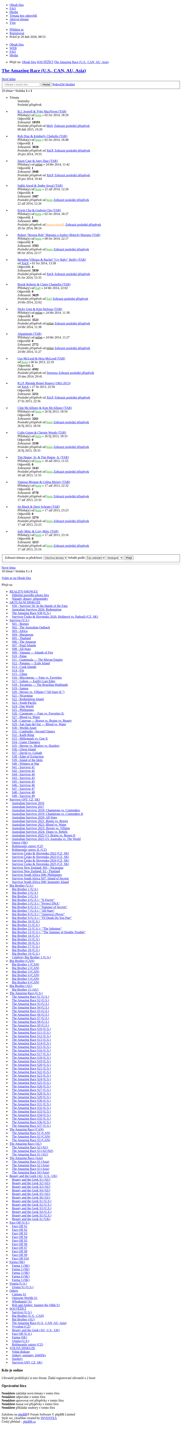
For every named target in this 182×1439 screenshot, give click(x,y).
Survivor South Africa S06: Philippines (37, 874)
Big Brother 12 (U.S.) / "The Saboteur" (37, 928)
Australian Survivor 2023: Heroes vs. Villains (41, 828)
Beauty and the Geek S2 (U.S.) (31, 1204)
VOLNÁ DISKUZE (22, 1348)
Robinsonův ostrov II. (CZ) (29, 849)
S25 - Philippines (23, 710)
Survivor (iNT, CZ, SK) (25, 799)
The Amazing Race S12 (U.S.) (31, 1036)
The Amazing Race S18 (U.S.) (31, 1057)
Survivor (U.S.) (19, 620)
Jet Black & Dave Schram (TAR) (39, 506)
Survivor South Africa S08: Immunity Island (40, 882)
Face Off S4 (19, 1237)
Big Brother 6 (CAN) (25, 982)
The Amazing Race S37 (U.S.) (31, 1125)
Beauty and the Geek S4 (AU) (31, 1190)
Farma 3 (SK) (20, 1272)
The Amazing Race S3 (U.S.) (30, 1004)
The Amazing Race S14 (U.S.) (31, 1043)
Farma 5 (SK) (20, 1280)
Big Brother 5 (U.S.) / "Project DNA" (36, 903)
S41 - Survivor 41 (23, 767)
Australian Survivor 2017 (28, 806)
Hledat (46, 84)
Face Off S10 (20, 1258)
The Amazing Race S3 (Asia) (30, 1168)
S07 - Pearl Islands (24, 645)
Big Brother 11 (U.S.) (26, 925)
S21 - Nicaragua (22, 695)
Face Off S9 (19, 1255)
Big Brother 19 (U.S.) (26, 953)
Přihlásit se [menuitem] (17, 29)
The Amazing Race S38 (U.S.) (31, 613)
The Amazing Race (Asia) (26, 1158)
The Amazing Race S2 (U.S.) (30, 1000)
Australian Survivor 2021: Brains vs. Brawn (40, 821)
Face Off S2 (19, 1229)
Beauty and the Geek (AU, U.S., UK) (33, 1176)
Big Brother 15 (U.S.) (26, 939)
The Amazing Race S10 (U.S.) (31, 1029)
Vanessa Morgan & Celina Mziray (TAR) (44, 482)
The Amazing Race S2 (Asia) (30, 1165)
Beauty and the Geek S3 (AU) (31, 1186)
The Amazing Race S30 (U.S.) (31, 1100)
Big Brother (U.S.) (21, 885)
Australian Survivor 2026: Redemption (36, 609)
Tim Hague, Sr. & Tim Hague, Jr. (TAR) (43, 457)
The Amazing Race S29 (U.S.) (31, 1097)
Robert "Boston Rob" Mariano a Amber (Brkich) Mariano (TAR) (59, 235)
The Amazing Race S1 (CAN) (31, 1133)
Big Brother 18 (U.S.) (26, 950)
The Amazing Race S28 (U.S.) (31, 1093)
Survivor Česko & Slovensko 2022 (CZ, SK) (40, 853)
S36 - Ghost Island (24, 749)
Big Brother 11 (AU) (25, 989)
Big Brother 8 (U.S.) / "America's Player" (38, 914)
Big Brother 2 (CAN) (25, 968)
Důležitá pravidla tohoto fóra (30, 595)
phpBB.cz (29, 1421)
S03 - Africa (19, 631)
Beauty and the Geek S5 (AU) (31, 1194)
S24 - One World (22, 706)
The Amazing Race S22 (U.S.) (31, 1072)
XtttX (50, 150)
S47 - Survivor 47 (23, 788)
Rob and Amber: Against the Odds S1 (36, 1305)
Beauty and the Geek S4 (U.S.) (31, 1212)
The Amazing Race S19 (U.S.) (31, 1061)
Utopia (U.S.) (18, 1283)
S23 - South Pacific (24, 702)
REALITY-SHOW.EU (24, 591)
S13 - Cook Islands (24, 667)
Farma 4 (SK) (20, 1276)
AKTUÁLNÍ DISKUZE (25, 602)
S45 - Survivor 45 (23, 781)
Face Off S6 (19, 1244)
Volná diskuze (21, 1351)
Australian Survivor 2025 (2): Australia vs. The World (46, 839)
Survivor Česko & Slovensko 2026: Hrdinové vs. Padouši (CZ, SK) (55, 616)
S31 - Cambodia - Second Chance (33, 731)
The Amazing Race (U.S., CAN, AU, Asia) (44, 70)
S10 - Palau (19, 656)
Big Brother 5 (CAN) (25, 978)
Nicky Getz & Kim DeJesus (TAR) (40, 309)
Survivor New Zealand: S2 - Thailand (36, 871)
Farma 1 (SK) (20, 1265)
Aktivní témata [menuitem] (19, 19)
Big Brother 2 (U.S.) (25, 892)
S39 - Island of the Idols (27, 760)
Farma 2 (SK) (20, 1269)
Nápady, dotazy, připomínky (30, 598)
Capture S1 (19, 1294)
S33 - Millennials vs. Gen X (30, 738)
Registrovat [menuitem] (17, 33)
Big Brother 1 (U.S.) (25, 889)
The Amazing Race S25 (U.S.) (31, 1082)
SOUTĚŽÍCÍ (18, 1308)
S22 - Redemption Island (28, 699)
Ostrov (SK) (20, 842)
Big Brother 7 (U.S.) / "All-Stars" (33, 910)
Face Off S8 (19, 1251)
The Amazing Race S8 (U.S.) (30, 1021)
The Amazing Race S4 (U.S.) (30, 1007)
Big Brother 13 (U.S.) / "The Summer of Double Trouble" (49, 932)
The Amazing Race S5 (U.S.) (30, 1011)
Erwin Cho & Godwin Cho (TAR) (39, 210)
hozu (38, 115)
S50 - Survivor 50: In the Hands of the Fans (40, 606)
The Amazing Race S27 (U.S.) (31, 1090)
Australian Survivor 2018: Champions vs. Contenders (46, 810)
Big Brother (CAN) (22, 961)
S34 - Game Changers (26, 742)
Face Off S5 (19, 1240)
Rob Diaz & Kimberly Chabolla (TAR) (42, 136)
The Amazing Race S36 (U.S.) (31, 1122)
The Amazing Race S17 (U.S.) (31, 1054)
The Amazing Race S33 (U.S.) (31, 1111)
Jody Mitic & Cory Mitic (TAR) (38, 531)
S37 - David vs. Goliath (27, 753)
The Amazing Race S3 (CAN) (31, 1140)
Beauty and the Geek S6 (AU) (31, 1197)
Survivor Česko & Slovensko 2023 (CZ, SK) (40, 857)
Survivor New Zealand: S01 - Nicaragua (37, 867)
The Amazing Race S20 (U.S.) (31, 1065)
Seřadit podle (87, 557)
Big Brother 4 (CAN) (25, 975)
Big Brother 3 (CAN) (25, 971)
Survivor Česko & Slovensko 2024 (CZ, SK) (40, 860)
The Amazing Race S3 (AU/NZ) (32, 1151)
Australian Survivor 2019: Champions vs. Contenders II (47, 814)
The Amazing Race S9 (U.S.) (30, 1025)
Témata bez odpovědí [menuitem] (23, 15)
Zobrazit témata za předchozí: (36, 557)
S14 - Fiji (18, 670)
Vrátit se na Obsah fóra (16, 578)
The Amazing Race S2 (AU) (30, 1147)
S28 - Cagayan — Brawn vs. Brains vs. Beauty (42, 720)
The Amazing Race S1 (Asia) (30, 1161)
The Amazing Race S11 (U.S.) (31, 1032)
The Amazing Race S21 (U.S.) (31, 1068)
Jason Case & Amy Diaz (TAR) (38, 161)
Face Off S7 (19, 1247)
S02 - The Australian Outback (31, 627)
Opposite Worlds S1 (24, 1298)
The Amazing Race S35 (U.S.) (31, 1118)
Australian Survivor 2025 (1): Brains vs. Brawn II (43, 835)
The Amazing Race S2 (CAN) (31, 1136)
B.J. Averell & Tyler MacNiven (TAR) (42, 111)
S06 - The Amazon (24, 641)
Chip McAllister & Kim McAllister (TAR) (45, 408)
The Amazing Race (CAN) (27, 1129)
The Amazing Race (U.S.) (26, 993)
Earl (38, 288)
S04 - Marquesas (22, 634)
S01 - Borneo (20, 623)
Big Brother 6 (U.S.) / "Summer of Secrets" (39, 907)
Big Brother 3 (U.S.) (25, 896)
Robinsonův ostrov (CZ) (27, 846)
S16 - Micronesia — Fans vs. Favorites (37, 677)
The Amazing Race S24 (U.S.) (31, 1079)
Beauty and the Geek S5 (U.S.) (31, 1215)
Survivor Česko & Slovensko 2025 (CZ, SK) (40, 864)
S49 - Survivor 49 (23, 796)
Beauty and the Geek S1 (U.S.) (31, 1201)
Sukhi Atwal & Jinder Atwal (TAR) (40, 185)
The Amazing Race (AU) (25, 1143)
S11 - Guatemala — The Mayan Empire (37, 659)
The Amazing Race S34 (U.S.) (31, 1115)
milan (38, 164)
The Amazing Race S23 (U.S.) (31, 1075)
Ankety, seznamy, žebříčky (29, 1355)
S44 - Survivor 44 (23, 774)
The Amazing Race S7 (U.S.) (30, 1018)
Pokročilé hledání (64, 84)
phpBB (22, 1414)
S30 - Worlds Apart (24, 727)
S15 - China (19, 674)
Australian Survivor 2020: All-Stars (34, 817)
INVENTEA (49, 1418)
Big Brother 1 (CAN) (25, 964)
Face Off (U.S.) (19, 1222)
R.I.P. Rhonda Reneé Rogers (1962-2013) (44, 383)
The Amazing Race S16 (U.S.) (31, 1050)
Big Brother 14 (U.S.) (26, 935)
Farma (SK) (17, 1262)
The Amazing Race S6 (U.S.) (30, 1014)
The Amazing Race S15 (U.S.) (31, 1047)
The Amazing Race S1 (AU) (30, 1154)
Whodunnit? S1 (22, 1301)
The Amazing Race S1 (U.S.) (30, 996)
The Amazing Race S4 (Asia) (30, 1172)
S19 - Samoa (20, 688)
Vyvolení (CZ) (21, 1326)
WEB (13, 48)
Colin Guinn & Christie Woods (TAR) (42, 432)
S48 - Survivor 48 (23, 792)
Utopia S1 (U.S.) (22, 1287)
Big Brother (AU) (21, 986)
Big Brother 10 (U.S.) (26, 921)
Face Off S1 (19, 1226)
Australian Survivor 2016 (28, 803)
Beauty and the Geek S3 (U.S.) (31, 1208)
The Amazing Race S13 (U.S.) (31, 1039)
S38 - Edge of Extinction (28, 756)
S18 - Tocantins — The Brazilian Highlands (40, 684)
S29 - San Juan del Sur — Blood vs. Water (39, 724)
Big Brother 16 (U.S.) (26, 943)
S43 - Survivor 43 (23, 778)
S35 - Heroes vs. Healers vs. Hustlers (35, 745)
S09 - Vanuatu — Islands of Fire (32, 652)
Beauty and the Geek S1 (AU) (31, 1179)
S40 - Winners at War (25, 763)
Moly (49, 125)
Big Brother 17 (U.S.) (26, 946)
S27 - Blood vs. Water (26, 717)
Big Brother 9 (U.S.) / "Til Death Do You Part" (42, 917)
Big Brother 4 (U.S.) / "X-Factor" (33, 900)
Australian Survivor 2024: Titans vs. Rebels (40, 831)
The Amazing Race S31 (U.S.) (31, 1104)
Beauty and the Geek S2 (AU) (31, 1183)
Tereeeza (52, 372)
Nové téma (9, 79)
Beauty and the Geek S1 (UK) (31, 1219)
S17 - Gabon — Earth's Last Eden (33, 681)
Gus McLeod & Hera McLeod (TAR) (41, 358)
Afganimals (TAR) (29, 333)
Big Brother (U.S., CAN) (28, 1315)
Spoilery (17, 1359)
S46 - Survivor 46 (23, 785)
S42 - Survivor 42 (23, 770)
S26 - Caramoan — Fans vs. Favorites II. (38, 713)
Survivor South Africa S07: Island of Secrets (40, 878)
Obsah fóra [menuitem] (17, 5)
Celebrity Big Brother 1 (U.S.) (31, 957)
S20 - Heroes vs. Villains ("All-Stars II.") (38, 692)
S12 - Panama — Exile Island (31, 663)
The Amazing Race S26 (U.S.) (31, 1086)
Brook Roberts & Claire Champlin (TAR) (44, 284)
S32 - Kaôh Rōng (23, 735)
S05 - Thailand (21, 638)
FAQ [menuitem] (13, 8)
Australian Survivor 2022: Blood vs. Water (39, 824)
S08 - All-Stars (21, 649)
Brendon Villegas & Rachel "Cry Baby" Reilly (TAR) (52, 259)
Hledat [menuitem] (14, 12)
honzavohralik (55, 224)
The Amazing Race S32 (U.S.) (31, 1108)
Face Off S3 (19, 1233)
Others (14, 1290)
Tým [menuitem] (13, 23)
